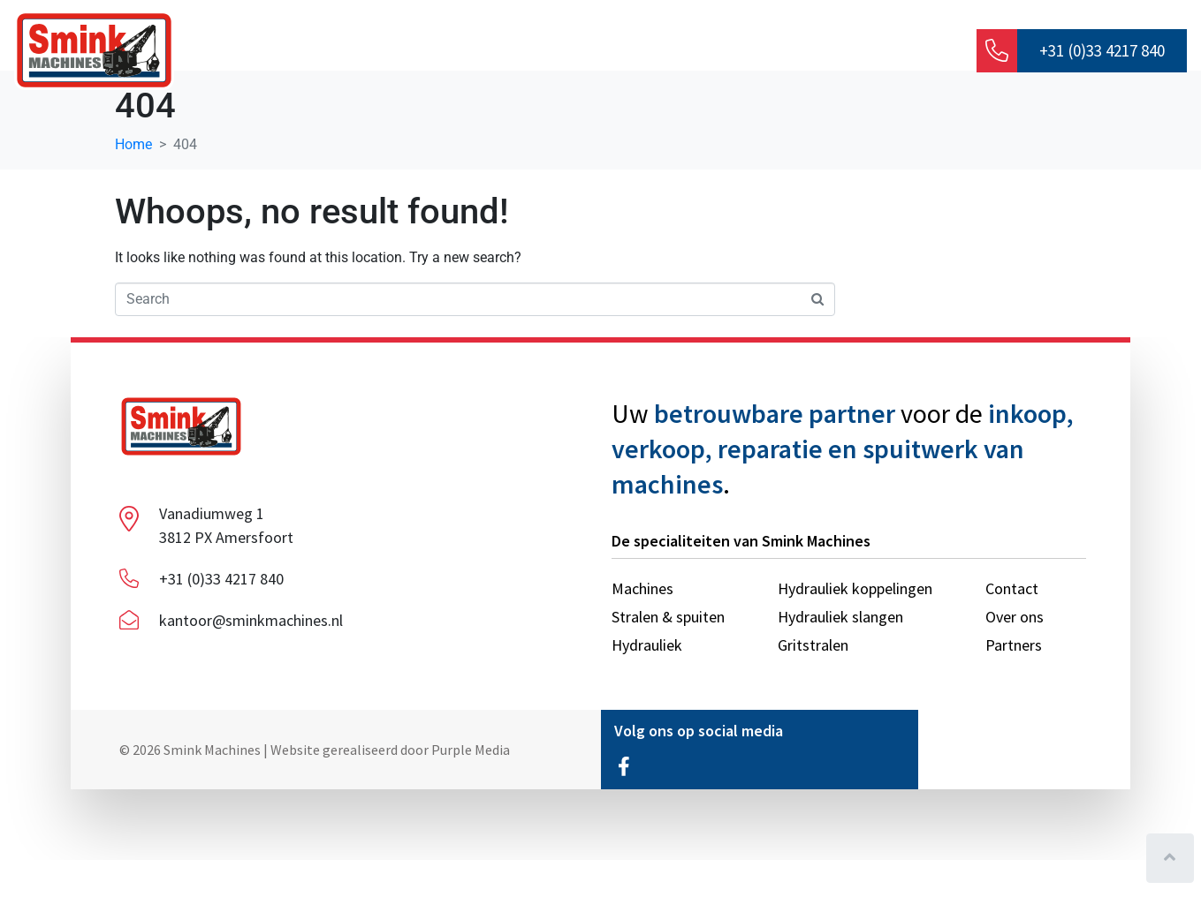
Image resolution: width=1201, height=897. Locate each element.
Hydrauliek (480, 53)
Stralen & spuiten (746, 53)
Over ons (350, 53)
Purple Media (470, 786)
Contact (887, 52)
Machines (600, 52)
